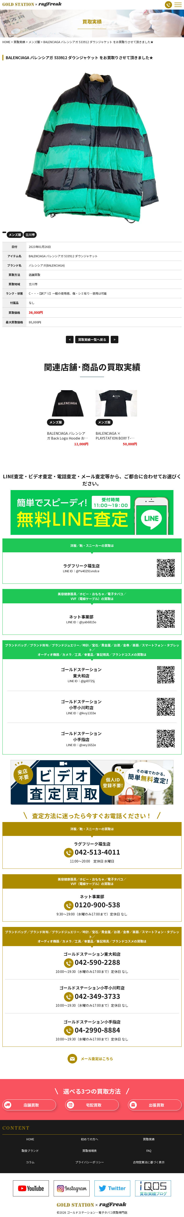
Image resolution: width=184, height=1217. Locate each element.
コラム (30, 1162)
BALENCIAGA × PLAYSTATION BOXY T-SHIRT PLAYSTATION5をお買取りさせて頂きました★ (116, 440)
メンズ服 (15, 234)
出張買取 (147, 1104)
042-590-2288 (92, 962)
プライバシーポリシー (89, 1162)
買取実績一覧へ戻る (92, 339)
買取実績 (149, 1139)
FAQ (148, 1150)
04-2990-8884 (92, 1030)
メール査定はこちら (90, 1058)
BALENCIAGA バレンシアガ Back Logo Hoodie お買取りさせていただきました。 (67, 440)
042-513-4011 (92, 852)
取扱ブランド (30, 1150)
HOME (30, 1139)
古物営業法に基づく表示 (149, 1162)
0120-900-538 (92, 905)
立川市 (30, 234)
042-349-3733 (92, 996)
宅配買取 (84, 1104)
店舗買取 (21, 1104)
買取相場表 (89, 1150)
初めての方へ (89, 1139)
